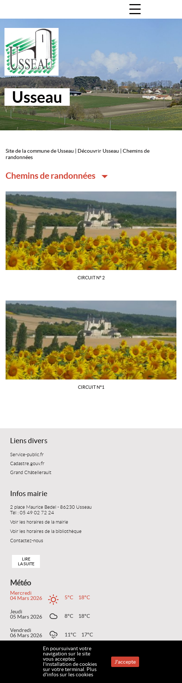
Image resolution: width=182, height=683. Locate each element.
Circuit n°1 (91, 387)
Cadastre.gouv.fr (27, 463)
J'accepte (125, 662)
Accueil (168, 10)
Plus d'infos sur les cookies (70, 671)
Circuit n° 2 (91, 277)
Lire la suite (26, 561)
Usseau (37, 97)
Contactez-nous (26, 540)
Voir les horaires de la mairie (39, 522)
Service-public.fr (27, 454)
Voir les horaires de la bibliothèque (46, 531)
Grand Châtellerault (30, 472)
